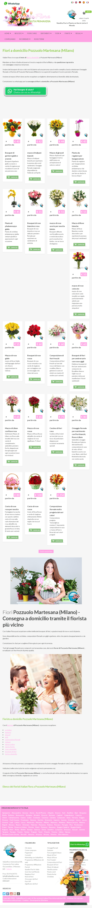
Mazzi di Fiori (51, 855)
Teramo (13, 832)
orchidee (8, 730)
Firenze (5, 820)
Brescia (44, 815)
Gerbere (50, 850)
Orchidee (50, 877)
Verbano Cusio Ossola (10, 834)
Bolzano (52, 815)
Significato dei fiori (31, 884)
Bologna (29, 815)
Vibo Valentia (63, 834)
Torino (26, 832)
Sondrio (51, 830)
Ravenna (52, 827)
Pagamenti (28, 853)
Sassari (75, 830)
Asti (63, 813)
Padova (50, 825)
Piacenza (42, 825)
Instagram (14, 893)
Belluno (11, 815)
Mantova (54, 822)
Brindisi (37, 815)
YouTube (11, 893)
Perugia (65, 825)
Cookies (26, 900)
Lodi (11, 822)
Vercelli (23, 834)
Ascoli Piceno (41, 813)
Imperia (56, 820)
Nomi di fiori (29, 877)
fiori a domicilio (33, 57)
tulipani (8, 742)
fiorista (10, 725)
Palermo (34, 825)
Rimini (23, 830)
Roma (17, 830)
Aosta (32, 813)
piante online (10, 744)
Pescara (57, 825)
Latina (17, 822)
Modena (62, 822)
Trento (20, 832)
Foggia (81, 818)
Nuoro (18, 825)
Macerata (30, 822)
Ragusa (5, 830)
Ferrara (75, 818)
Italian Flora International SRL (54, 898)
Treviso (54, 832)
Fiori (58, 33)
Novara (11, 825)
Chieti (4, 818)
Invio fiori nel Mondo (32, 872)
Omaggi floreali (52, 848)
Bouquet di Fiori (52, 865)
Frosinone (25, 820)
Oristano (25, 825)
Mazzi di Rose (52, 857)
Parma (10, 827)
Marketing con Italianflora (34, 857)
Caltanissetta (14, 818)
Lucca (23, 822)
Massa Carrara (72, 822)
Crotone (71, 820)
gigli (6, 737)
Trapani (34, 832)
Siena (44, 830)
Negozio (19, 33)
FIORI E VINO (32, 33)
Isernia (63, 820)
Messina (39, 822)
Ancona (25, 813)
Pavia (37, 827)
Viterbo (53, 834)
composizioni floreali (12, 740)
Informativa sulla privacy (12, 900)
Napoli (4, 825)
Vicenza (39, 834)
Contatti (28, 855)
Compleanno (10, 39)
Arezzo (57, 813)
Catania (53, 818)
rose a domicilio (10, 749)
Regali (79, 33)
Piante (68, 33)
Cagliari (60, 815)
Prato (4, 827)
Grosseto (48, 820)
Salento (9, 869)
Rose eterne (39, 39)
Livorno (5, 822)
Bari (76, 813)
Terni (40, 832)
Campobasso (69, 815)
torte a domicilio (11, 754)
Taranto (5, 832)
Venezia (31, 834)
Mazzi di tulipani (52, 867)
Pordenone (78, 825)
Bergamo (83, 813)
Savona (82, 830)
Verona (46, 834)
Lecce (84, 820)
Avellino (70, 813)
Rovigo (29, 830)
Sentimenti (46, 33)
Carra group (78, 898)
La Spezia (58, 830)
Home (8, 33)
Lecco (78, 820)
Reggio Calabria (63, 827)
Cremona (36, 818)
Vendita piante (52, 869)
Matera (82, 822)
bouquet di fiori (10, 752)
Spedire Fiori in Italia (32, 869)
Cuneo (23, 818)
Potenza (44, 827)
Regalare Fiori (29, 874)
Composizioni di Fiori (54, 862)
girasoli (7, 735)
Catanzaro (61, 818)
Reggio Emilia (76, 827)
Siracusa (67, 830)
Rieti (11, 830)
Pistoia (31, 827)
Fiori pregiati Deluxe (54, 853)
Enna (68, 818)
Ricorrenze (24, 39)
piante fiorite (10, 747)
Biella (4, 815)
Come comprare (30, 850)
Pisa (71, 825)
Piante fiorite (51, 874)
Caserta (78, 815)
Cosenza (45, 818)
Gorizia (40, 820)
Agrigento (6, 813)
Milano (46, 822)
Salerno (37, 830)
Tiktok (18, 893)
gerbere (8, 732)
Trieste (47, 832)
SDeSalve (44, 900)
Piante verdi (51, 872)
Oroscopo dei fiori (31, 879)
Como (29, 818)
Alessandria (16, 813)
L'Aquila (50, 813)
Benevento (20, 815)
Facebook (7, 893)
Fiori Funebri (51, 860)
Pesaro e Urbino (20, 827)
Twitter (4, 893)
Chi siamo (28, 848)
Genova (33, 820)
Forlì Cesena (14, 820)
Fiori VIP (28, 881)
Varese (67, 832)
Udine (61, 832)
